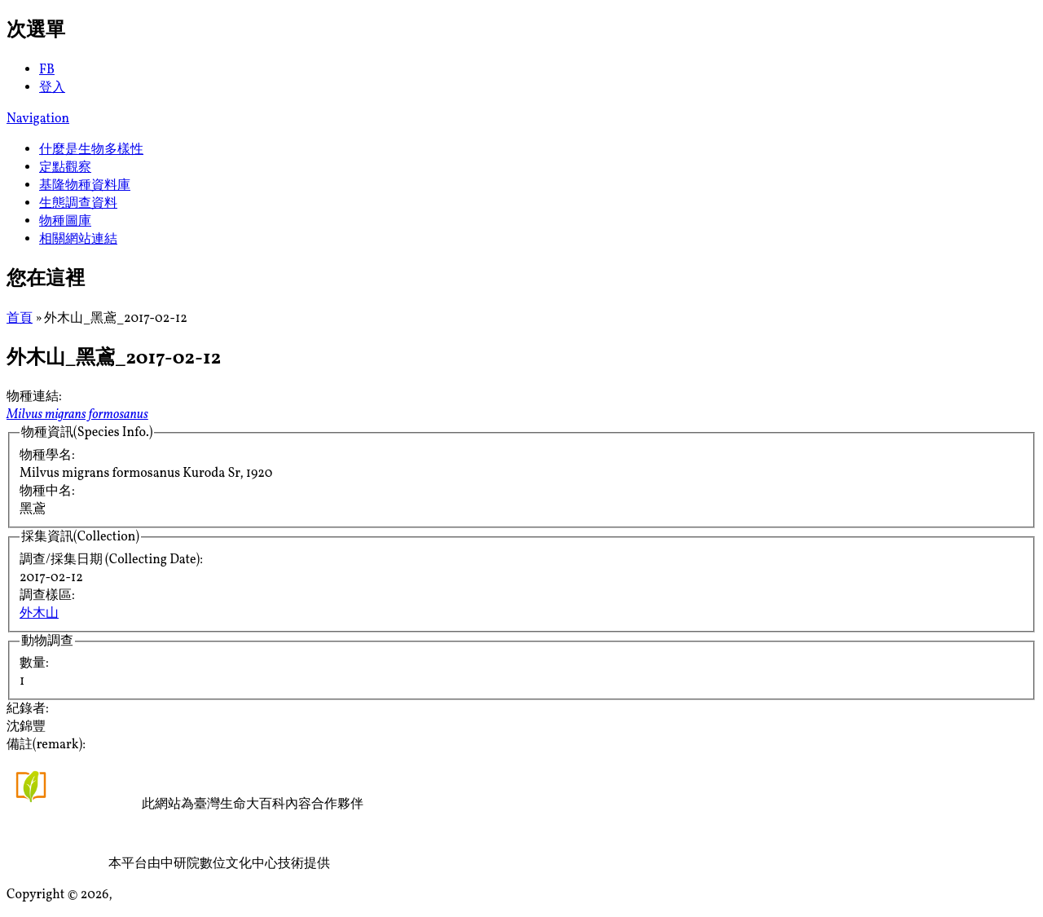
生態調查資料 (78, 204)
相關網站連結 (78, 240)
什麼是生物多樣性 (91, 150)
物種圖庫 (65, 222)
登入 (52, 88)
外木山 (39, 614)
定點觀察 (65, 168)
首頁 (20, 319)
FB (47, 70)
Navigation (38, 119)
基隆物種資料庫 (84, 186)
